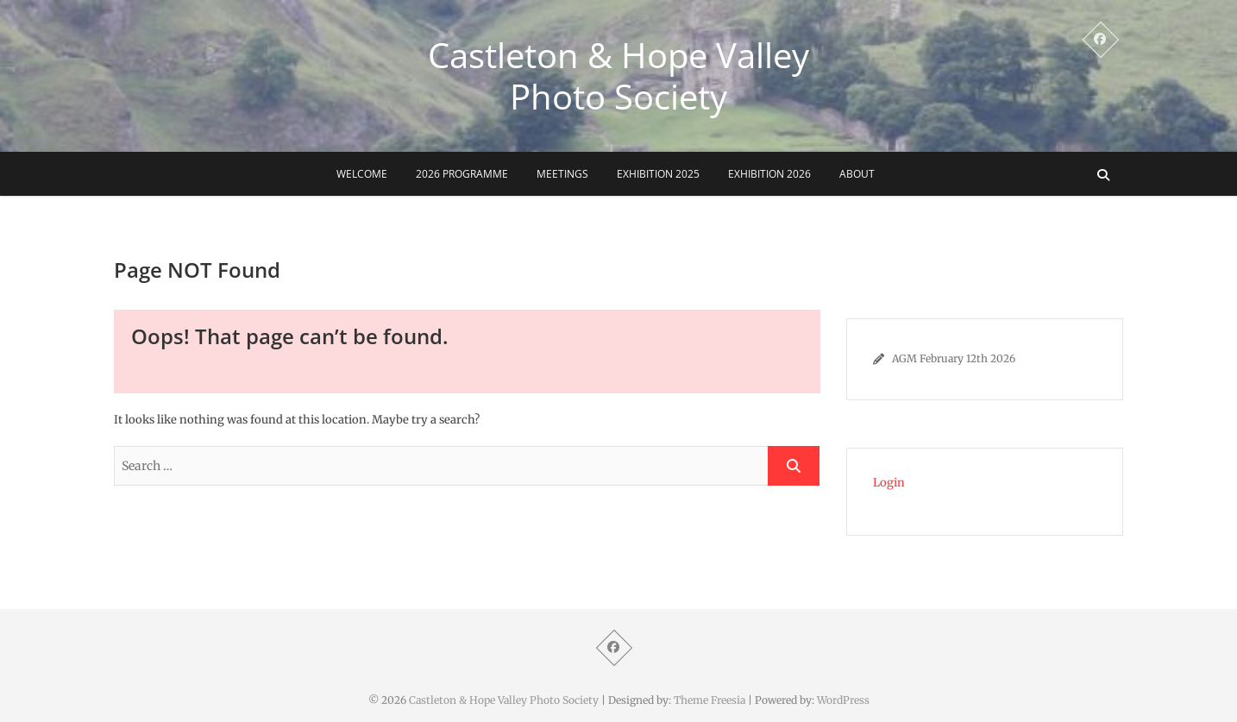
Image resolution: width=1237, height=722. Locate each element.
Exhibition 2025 (658, 173)
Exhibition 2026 (769, 173)
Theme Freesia (709, 700)
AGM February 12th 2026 (953, 358)
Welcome (361, 173)
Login (889, 482)
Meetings (562, 173)
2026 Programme (462, 173)
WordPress (843, 700)
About (857, 173)
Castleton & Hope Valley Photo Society (618, 76)
